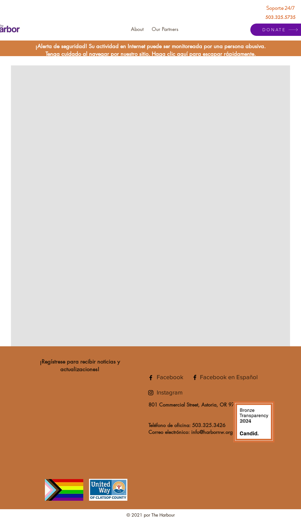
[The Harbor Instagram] (150, 392)
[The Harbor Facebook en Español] (194, 377)
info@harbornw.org (212, 432)
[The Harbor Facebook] (150, 377)
